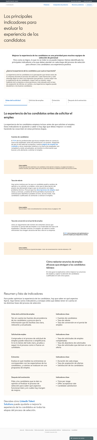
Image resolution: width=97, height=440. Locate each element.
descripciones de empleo (46, 190)
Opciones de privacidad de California (53, 430)
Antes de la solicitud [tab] (13, 100)
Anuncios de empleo (76, 1)
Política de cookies (29, 430)
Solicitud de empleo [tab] (36, 100)
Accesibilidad (74, 430)
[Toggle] (91, 438)
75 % (15, 141)
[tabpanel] (48, 195)
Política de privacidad (39, 430)
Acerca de (22, 430)
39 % (66, 233)
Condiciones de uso (66, 430)
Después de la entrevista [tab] (77, 100)
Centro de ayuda (88, 1)
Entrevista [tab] (56, 100)
